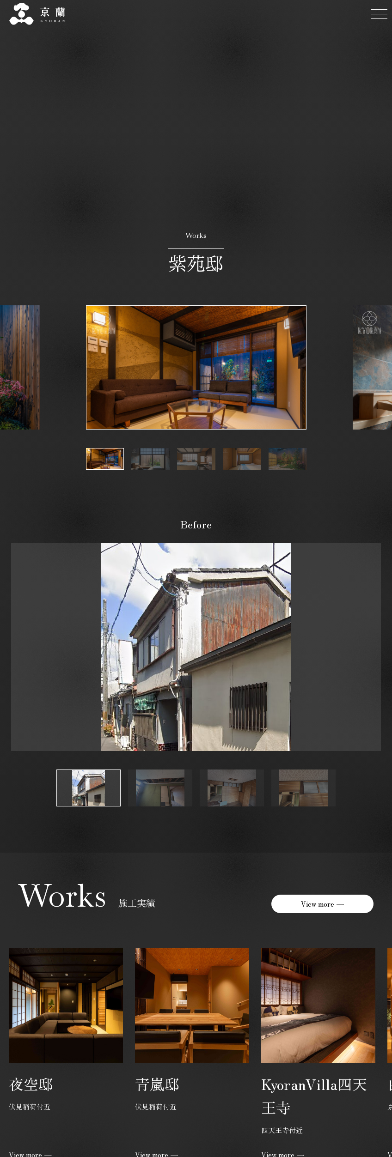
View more (317, 904)
